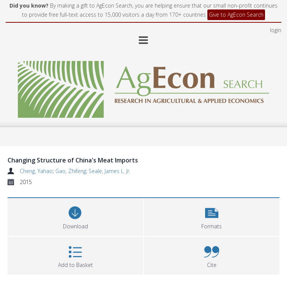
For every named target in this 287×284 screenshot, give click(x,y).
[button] (212, 216)
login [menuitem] (275, 30)
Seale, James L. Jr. (109, 171)
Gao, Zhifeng (70, 171)
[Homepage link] (143, 87)
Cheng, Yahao (36, 171)
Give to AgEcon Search (236, 14)
